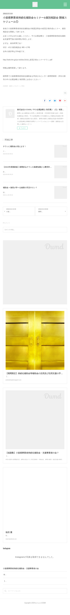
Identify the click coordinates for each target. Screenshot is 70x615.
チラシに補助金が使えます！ (14, 146)
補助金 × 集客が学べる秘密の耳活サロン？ (20, 188)
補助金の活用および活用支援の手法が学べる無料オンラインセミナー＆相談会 (30, 583)
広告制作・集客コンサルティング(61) (13, 86)
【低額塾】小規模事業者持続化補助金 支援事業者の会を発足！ (25, 589)
